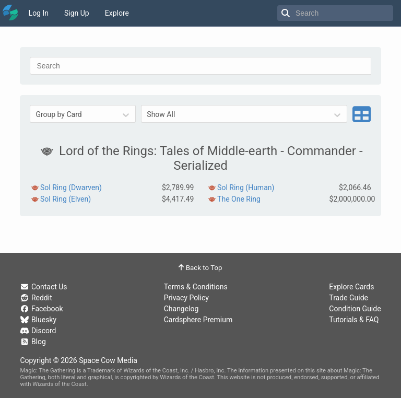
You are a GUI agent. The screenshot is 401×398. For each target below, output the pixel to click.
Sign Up (76, 13)
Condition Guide (355, 309)
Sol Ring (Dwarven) (71, 187)
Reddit (36, 298)
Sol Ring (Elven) (65, 199)
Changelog (181, 309)
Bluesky (38, 319)
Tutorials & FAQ (354, 319)
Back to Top (200, 268)
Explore (117, 13)
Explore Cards (351, 287)
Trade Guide (348, 298)
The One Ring (239, 199)
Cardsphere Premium (198, 319)
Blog (32, 341)
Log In (39, 13)
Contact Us (43, 287)
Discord (38, 330)
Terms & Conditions (196, 287)
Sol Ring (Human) (245, 187)
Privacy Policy (186, 298)
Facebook (41, 309)
